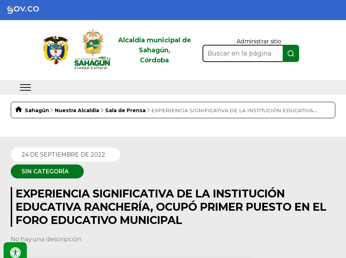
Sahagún (37, 110)
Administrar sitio (259, 41)
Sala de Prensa (125, 110)
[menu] (25, 87)
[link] (29, 10)
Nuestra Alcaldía (77, 110)
